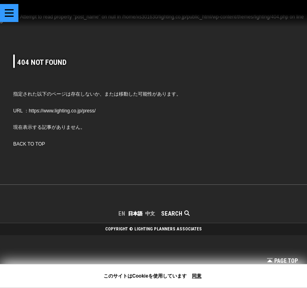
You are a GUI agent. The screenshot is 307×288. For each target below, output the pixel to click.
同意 (196, 276)
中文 (150, 213)
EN (121, 213)
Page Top (282, 261)
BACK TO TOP (29, 144)
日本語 (135, 213)
